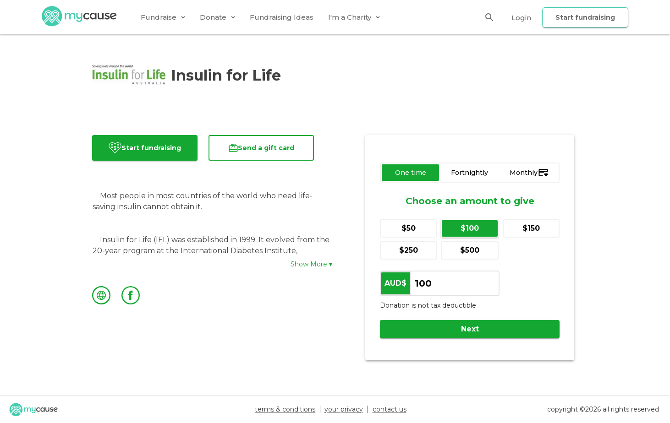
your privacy (343, 409)
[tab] (162, 17)
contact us (389, 409)
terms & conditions (285, 409)
